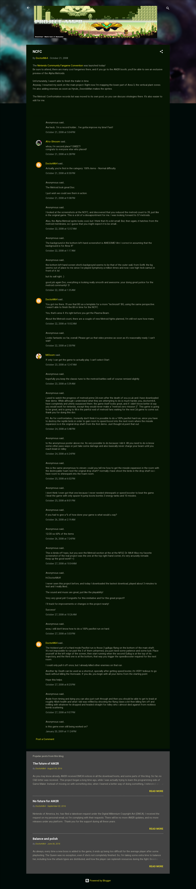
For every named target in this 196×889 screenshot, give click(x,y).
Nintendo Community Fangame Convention (60, 65)
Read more (156, 791)
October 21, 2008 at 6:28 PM (60, 154)
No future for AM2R (46, 801)
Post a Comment (45, 739)
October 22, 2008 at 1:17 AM (60, 250)
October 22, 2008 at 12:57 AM (61, 228)
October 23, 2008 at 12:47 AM (61, 364)
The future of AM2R (46, 763)
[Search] (168, 9)
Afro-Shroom (53, 141)
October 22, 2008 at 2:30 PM (60, 345)
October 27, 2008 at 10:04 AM (61, 563)
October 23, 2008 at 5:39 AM (60, 383)
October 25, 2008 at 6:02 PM (60, 478)
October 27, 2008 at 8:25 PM (60, 684)
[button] (161, 52)
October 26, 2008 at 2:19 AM (60, 519)
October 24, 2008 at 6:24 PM (60, 453)
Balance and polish (45, 838)
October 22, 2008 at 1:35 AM (60, 290)
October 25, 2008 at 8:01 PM (60, 500)
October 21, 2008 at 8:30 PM (60, 173)
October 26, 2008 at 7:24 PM (60, 538)
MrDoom (50, 355)
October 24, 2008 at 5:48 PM (60, 428)
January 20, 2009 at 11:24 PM (61, 731)
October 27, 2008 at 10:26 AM (61, 614)
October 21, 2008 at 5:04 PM (60, 132)
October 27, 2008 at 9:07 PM (60, 712)
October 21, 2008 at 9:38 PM (60, 198)
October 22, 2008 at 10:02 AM (61, 323)
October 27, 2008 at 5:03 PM (60, 633)
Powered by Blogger (98, 880)
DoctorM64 (51, 163)
